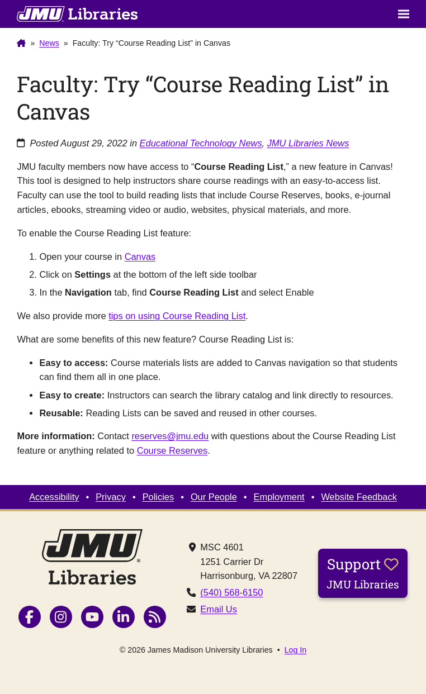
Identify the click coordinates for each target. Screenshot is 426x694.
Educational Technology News (201, 143)
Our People (214, 497)
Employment (279, 497)
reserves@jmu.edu (170, 436)
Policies (158, 497)
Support (362, 572)
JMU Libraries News (308, 143)
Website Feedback (358, 497)
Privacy (111, 497)
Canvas (140, 256)
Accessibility (54, 497)
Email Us (218, 609)
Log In (295, 650)
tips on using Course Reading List (176, 316)
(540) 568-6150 (231, 592)
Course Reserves (172, 450)
